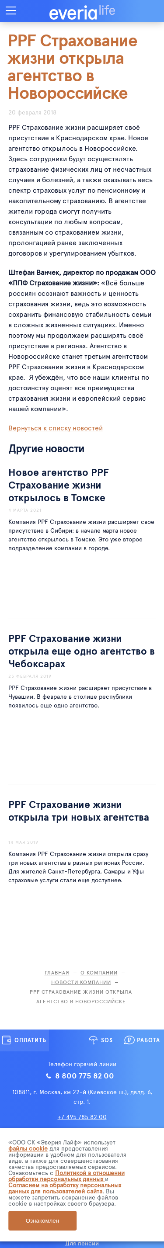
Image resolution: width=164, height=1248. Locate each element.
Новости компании (81, 981)
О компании (99, 972)
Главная (57, 972)
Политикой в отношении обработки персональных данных (66, 1175)
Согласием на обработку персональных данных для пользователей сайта (64, 1188)
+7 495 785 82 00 (82, 1117)
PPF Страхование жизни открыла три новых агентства (78, 810)
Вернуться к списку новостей (55, 427)
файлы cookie (28, 1148)
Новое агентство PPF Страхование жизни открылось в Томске (58, 484)
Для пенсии (82, 1243)
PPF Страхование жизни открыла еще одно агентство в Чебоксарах (81, 650)
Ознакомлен (42, 1220)
